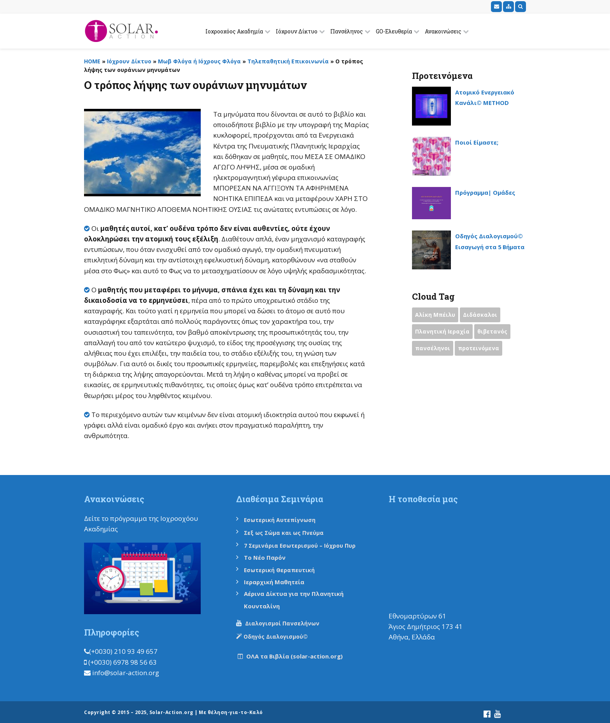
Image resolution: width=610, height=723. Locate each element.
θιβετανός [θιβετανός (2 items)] (495, 333)
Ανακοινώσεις (443, 31)
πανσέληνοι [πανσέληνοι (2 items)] (433, 351)
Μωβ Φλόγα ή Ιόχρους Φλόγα (199, 61)
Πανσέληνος (346, 31)
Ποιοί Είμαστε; (480, 142)
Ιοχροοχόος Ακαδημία (234, 31)
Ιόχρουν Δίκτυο (296, 31)
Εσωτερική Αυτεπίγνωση (285, 519)
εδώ (126, 528)
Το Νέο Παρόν (267, 556)
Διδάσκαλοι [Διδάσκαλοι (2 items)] (483, 316)
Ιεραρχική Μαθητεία (279, 580)
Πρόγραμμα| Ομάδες (490, 192)
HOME (92, 61)
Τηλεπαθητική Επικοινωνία (288, 61)
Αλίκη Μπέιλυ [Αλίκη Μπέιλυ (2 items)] (436, 316)
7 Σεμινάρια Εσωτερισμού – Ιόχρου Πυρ (306, 544)
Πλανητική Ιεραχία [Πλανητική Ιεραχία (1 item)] (443, 333)
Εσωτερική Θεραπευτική (284, 568)
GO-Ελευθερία (394, 31)
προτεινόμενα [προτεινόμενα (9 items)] (481, 351)
